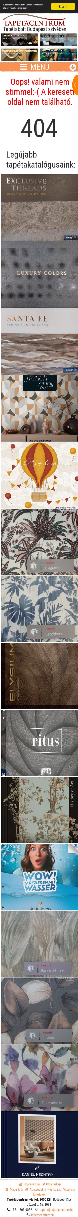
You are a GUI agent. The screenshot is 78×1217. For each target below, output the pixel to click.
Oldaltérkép (52, 1184)
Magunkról (14, 1189)
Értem (63, 6)
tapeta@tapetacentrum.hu (56, 1210)
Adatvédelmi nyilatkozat (43, 1189)
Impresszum (29, 1184)
